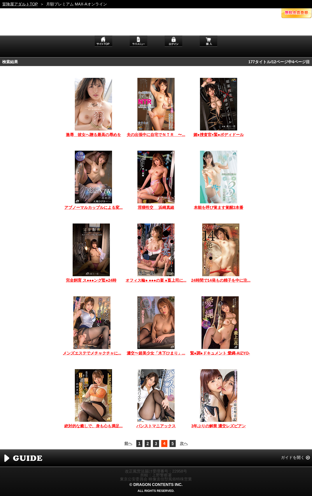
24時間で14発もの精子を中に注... (221, 280)
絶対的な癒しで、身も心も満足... (93, 426)
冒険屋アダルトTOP (20, 4)
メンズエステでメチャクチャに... (92, 353)
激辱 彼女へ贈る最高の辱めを (93, 135)
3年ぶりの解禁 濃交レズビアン (218, 426)
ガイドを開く (293, 457)
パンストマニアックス (156, 426)
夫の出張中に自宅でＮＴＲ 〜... (156, 135)
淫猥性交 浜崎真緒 (156, 207)
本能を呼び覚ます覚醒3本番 (218, 207)
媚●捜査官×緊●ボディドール (218, 135)
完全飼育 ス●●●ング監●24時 (91, 280)
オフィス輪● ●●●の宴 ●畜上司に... (156, 280)
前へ (128, 443)
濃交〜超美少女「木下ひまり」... (156, 353)
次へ (184, 443)
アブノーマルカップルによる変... (93, 207)
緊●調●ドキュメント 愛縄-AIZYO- (220, 353)
